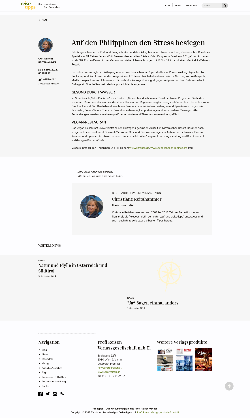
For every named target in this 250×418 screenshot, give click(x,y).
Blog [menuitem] (167, 5)
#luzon (55, 83)
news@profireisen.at (109, 368)
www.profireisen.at (109, 372)
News (42, 20)
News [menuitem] (178, 5)
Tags (44, 372)
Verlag (45, 363)
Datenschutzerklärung (54, 381)
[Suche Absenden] (225, 5)
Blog (44, 350)
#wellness (44, 83)
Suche (45, 386)
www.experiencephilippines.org (168, 148)
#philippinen (50, 79)
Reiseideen (48, 359)
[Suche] (212, 5)
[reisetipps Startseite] (29, 5)
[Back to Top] (229, 386)
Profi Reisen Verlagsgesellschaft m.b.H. (158, 412)
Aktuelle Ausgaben (52, 368)
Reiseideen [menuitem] (191, 5)
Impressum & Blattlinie (54, 377)
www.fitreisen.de (139, 148)
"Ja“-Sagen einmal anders (153, 302)
